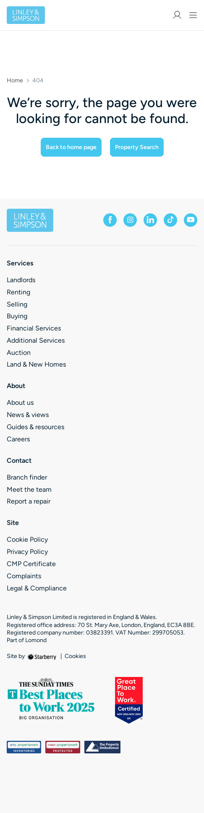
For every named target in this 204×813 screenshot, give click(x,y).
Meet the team (29, 489)
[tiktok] (170, 220)
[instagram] (130, 220)
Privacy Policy (27, 552)
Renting (18, 292)
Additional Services (36, 340)
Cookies (75, 656)
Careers (18, 439)
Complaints (24, 576)
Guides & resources (35, 427)
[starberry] (42, 656)
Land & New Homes (36, 364)
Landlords (21, 280)
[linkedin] (150, 220)
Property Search (137, 147)
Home (15, 81)
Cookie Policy (27, 539)
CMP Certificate (31, 564)
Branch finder (27, 477)
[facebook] (110, 220)
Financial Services (34, 328)
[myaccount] (177, 14)
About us (20, 402)
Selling (17, 304)
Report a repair (28, 501)
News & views (28, 415)
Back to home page (71, 147)
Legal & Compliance (37, 588)
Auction (19, 353)
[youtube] (190, 220)
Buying (17, 316)
